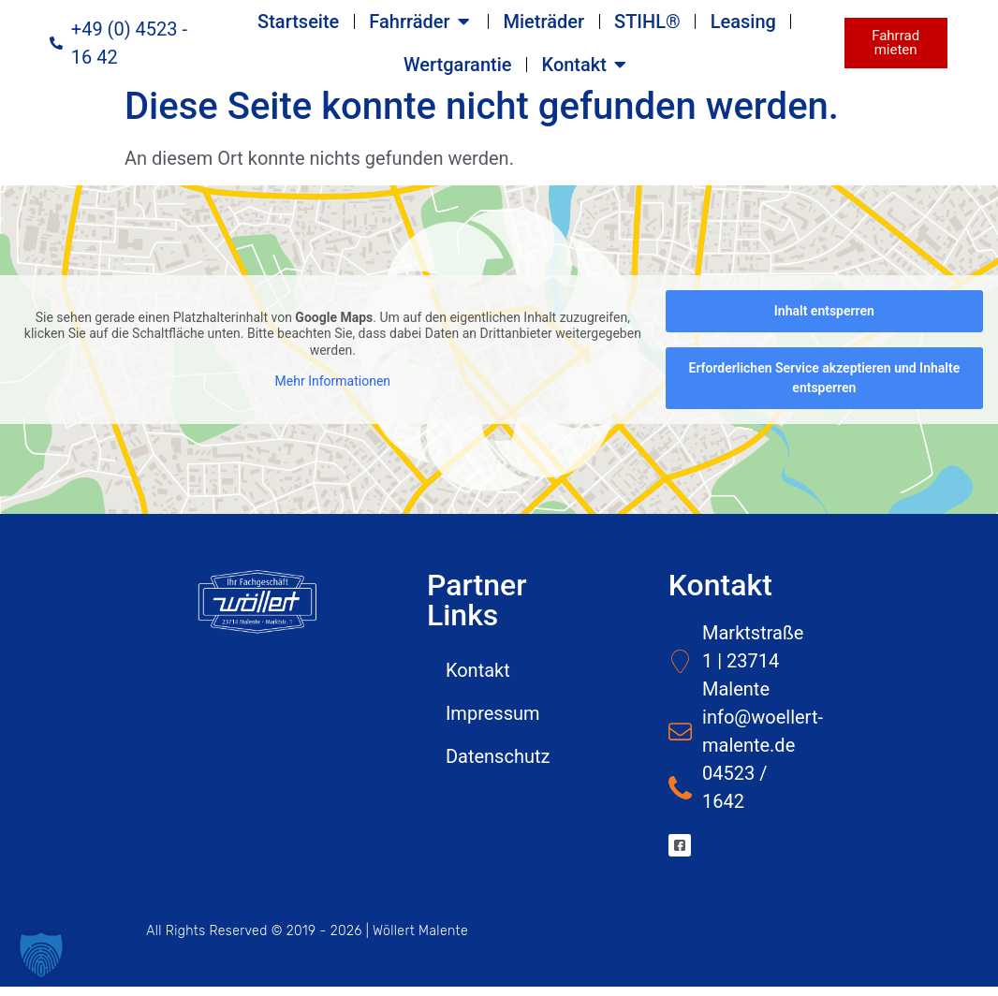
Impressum (493, 722)
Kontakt (478, 679)
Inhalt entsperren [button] (824, 320)
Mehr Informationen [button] (332, 390)
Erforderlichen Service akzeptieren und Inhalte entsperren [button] (824, 387)
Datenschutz (498, 765)
